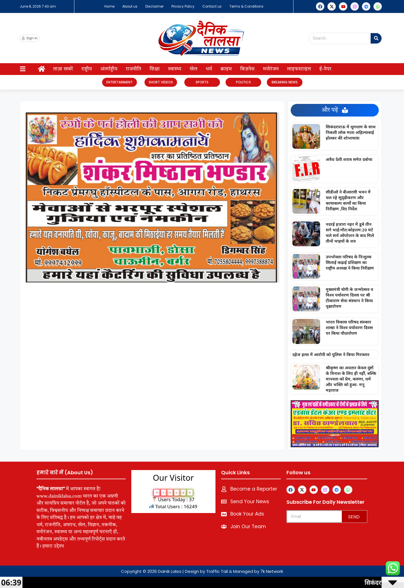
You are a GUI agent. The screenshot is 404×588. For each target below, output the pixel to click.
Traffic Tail (217, 571)
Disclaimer (154, 6)
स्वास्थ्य (174, 69)
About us (129, 6)
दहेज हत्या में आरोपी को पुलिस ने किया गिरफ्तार (330, 354)
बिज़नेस (247, 69)
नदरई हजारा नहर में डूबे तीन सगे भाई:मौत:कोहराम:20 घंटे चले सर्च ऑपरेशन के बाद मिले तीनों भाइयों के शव (350, 232)
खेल (193, 69)
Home (109, 6)
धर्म (209, 69)
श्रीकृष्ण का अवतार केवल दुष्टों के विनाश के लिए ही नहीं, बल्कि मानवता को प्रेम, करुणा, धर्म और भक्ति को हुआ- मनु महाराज (351, 379)
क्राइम (226, 69)
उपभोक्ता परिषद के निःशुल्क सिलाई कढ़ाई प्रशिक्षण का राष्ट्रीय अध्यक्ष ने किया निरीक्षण (350, 262)
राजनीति (133, 69)
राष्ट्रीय (86, 69)
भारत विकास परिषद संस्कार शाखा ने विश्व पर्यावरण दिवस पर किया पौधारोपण (349, 327)
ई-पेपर (325, 69)
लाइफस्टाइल (299, 69)
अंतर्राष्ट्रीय (108, 69)
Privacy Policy (182, 6)
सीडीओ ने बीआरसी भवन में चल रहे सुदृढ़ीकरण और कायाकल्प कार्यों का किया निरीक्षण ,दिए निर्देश (348, 200)
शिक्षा (155, 69)
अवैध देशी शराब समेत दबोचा (349, 159)
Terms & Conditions (246, 6)
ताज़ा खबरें (63, 69)
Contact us (212, 6)
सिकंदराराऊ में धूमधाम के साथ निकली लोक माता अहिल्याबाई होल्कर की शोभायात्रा (351, 132)
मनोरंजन (271, 69)
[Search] (376, 38)
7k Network (271, 571)
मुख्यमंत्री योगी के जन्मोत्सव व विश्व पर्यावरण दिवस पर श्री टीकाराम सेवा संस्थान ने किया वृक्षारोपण (349, 297)
